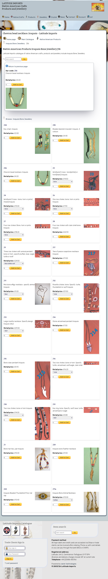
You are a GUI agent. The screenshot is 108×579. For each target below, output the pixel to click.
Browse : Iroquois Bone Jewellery (19, 119)
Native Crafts (18, 17)
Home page (11, 39)
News (62, 17)
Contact (71, 17)
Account (82, 17)
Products (31, 17)
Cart (91, 17)
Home (7, 17)
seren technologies (68, 564)
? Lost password (11, 563)
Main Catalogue (28, 39)
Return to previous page (18, 66)
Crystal (54, 17)
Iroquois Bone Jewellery (15, 44)
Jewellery (43, 17)
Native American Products (50, 39)
